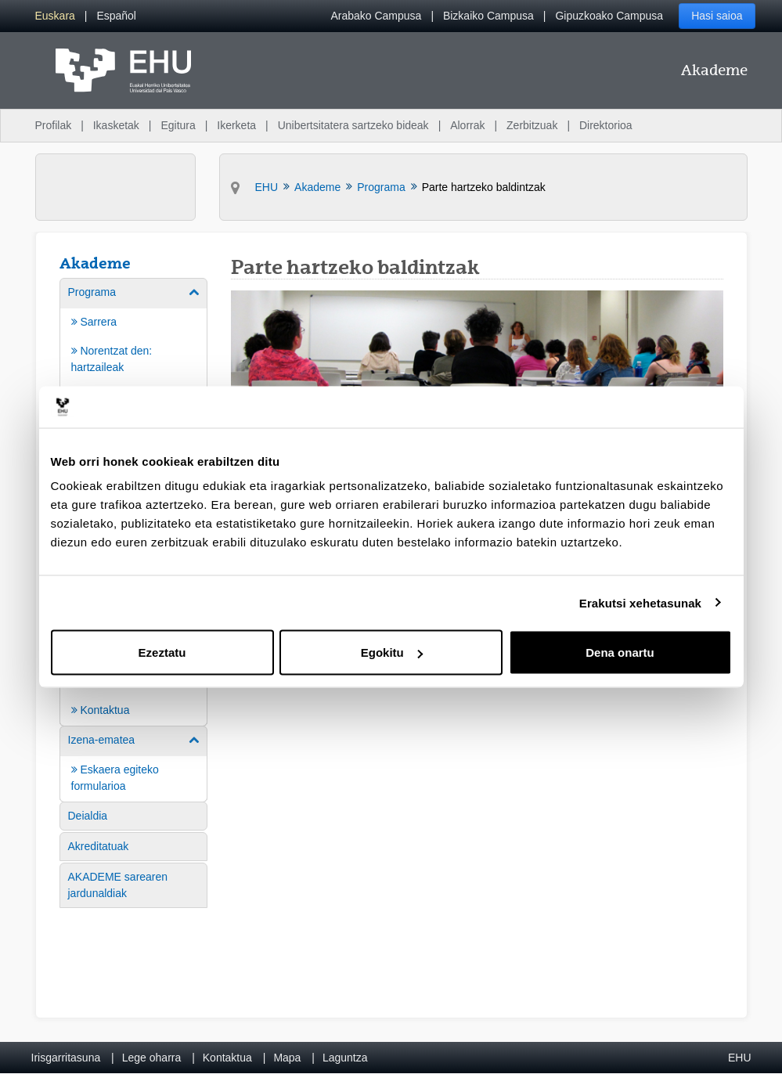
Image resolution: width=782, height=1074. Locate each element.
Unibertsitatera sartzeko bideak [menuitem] (353, 125)
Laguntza (345, 1057)
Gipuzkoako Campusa (609, 15)
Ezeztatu (162, 652)
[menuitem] (55, 16)
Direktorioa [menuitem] (605, 125)
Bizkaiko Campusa (488, 15)
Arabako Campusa (375, 15)
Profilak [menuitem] (53, 125)
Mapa (287, 1057)
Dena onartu (620, 652)
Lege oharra (152, 1057)
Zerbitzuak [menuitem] (531, 125)
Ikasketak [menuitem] (116, 125)
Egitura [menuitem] (177, 125)
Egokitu (392, 652)
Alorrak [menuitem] (467, 125)
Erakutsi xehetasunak (640, 602)
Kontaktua (227, 1057)
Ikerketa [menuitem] (236, 125)
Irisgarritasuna (66, 1057)
